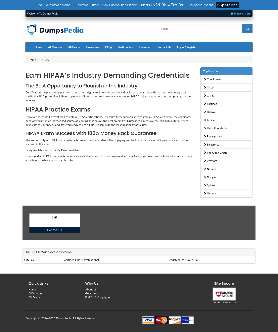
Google (210, 177)
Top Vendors (210, 71)
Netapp (210, 169)
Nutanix (210, 193)
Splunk (209, 185)
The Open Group (215, 152)
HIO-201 (29, 260)
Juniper (210, 120)
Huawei (210, 112)
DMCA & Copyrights (97, 297)
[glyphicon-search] (247, 28)
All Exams (74, 47)
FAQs (108, 47)
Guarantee (92, 47)
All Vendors (55, 47)
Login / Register (187, 47)
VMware (210, 160)
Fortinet (210, 103)
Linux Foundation (216, 128)
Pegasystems (213, 136)
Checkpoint (212, 79)
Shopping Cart (240, 13)
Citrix (209, 95)
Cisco (209, 87)
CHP (55, 217)
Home (38, 47)
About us (90, 289)
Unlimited (145, 47)
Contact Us (164, 47)
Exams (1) (54, 230)
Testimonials (125, 47)
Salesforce (211, 144)
